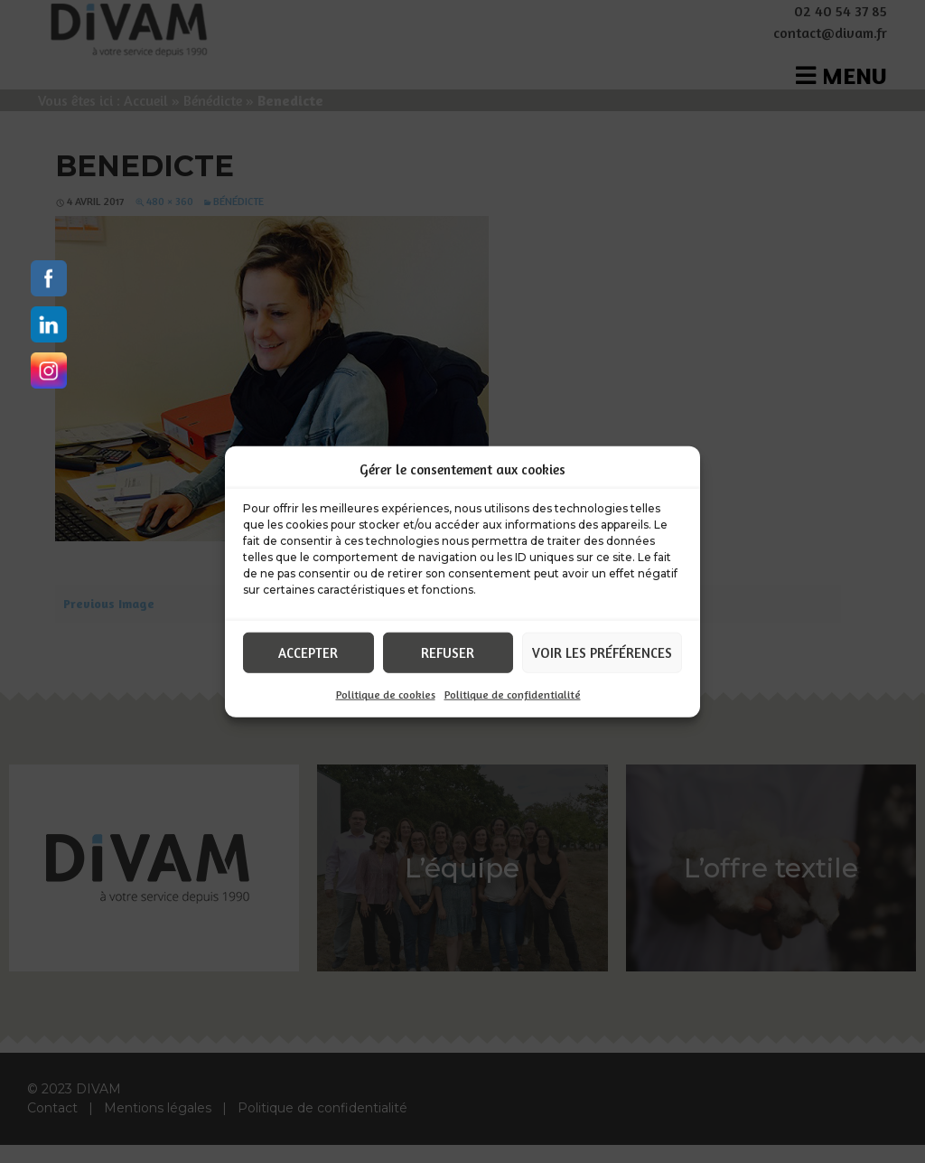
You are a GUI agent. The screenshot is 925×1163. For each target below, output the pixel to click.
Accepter (308, 652)
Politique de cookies (385, 694)
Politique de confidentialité (512, 694)
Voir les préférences (602, 652)
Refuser (447, 652)
